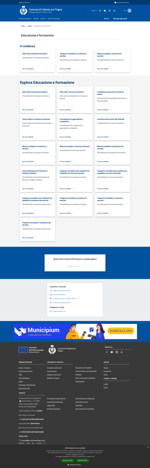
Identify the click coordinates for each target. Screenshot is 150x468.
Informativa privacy (81, 402)
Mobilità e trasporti (53, 378)
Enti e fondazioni (24, 378)
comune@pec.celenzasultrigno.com (33, 440)
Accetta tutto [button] (67, 460)
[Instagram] (107, 10)
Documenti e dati (24, 388)
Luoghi (106, 384)
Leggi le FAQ (51, 405)
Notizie (106, 368)
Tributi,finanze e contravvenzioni (86, 371)
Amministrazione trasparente (85, 398)
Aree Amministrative (25, 371)
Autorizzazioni (80, 381)
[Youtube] (102, 10)
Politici (21, 381)
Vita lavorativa (52, 371)
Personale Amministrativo (27, 385)
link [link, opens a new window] (93, 456)
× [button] (148, 447)
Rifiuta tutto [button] (82, 460)
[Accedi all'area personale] (121, 2)
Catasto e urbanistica (54, 374)
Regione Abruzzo (24, 2)
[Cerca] (129, 10)
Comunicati (107, 371)
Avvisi (106, 374)
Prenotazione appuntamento (56, 398)
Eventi (106, 387)
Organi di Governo (25, 368)
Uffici (20, 374)
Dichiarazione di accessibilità (84, 409)
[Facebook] (97, 10)
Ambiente (78, 374)
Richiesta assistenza (53, 409)
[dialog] (75, 456)
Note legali (78, 405)
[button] (75, 465)
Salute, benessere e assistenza (85, 378)
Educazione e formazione (83, 367)
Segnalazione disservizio (55, 402)
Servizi (30, 26)
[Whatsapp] (112, 10)
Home (23, 26)
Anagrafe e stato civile (54, 368)
